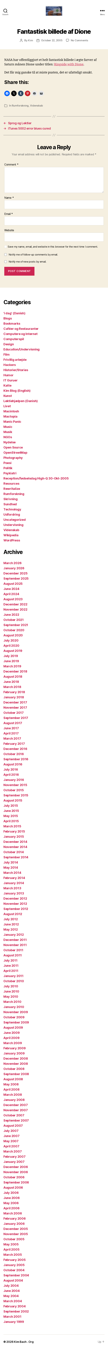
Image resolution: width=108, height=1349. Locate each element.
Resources (11, 483)
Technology (12, 509)
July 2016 (10, 769)
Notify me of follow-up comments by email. (33, 254)
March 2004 (12, 1301)
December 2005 (15, 1229)
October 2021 (13, 620)
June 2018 (11, 682)
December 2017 (15, 702)
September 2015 (15, 795)
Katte (7, 385)
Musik (7, 432)
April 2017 (11, 733)
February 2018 (14, 692)
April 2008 (11, 1089)
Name (9, 197)
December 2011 (15, 940)
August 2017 (12, 723)
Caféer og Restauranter (21, 328)
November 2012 (15, 903)
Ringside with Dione (68, 64)
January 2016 (13, 780)
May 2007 (11, 1141)
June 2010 (11, 991)
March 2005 (12, 1254)
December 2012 (15, 898)
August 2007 (13, 1125)
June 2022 (11, 614)
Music (7, 427)
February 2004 (14, 1306)
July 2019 (10, 656)
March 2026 (12, 563)
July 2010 (10, 986)
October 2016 (13, 754)
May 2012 (10, 929)
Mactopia (10, 416)
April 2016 (11, 774)
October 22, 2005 (52, 40)
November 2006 (15, 1172)
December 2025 (15, 573)
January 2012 (13, 934)
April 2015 (11, 821)
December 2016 (15, 749)
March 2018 (12, 687)
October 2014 (13, 852)
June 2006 (11, 1198)
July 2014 (10, 862)
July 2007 (11, 1131)
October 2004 (14, 1270)
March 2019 (12, 666)
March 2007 (12, 1151)
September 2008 (16, 1074)
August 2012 (12, 914)
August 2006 (13, 1187)
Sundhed (10, 504)
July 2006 (11, 1193)
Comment (11, 164)
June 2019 (11, 661)
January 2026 (13, 568)
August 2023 (13, 599)
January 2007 (14, 1162)
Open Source (13, 447)
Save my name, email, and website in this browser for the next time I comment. (53, 246)
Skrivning (10, 499)
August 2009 (13, 1027)
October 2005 (14, 1239)
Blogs (7, 318)
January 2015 (13, 836)
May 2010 (10, 996)
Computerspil (13, 339)
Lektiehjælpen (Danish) (20, 401)
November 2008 (15, 1063)
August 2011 (12, 955)
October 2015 (13, 790)
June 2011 (11, 965)
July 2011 (10, 960)
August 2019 (12, 651)
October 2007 (13, 1115)
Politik (7, 468)
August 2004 (13, 1280)
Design (8, 344)
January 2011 (13, 976)
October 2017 (13, 713)
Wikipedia (11, 535)
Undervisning (13, 525)
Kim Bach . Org (23, 1341)
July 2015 (10, 805)
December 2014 (15, 842)
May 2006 (11, 1203)
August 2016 (12, 764)
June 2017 (11, 728)
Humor (8, 375)
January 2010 (13, 1007)
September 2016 (15, 759)
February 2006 (14, 1218)
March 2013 (12, 888)
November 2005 (15, 1234)
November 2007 (15, 1110)
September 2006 (16, 1182)
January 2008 (14, 1100)
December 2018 (15, 671)
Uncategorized (14, 519)
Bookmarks (11, 323)
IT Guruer (10, 380)
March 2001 (12, 1316)
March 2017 (12, 738)
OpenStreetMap (15, 452)
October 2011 (13, 950)
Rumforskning (20, 105)
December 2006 (15, 1167)
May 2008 (11, 1084)
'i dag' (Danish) (14, 313)
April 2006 (11, 1208)
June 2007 (11, 1136)
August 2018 (12, 676)
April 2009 (11, 1038)
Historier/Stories (15, 370)
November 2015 (15, 785)
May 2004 (11, 1296)
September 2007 (16, 1120)
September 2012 (15, 909)
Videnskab (36, 105)
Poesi (7, 463)
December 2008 (15, 1058)
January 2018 (13, 697)
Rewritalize (11, 488)
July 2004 (11, 1285)
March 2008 (12, 1094)
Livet (7, 406)
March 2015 (12, 826)
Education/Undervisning (21, 349)
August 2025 (13, 583)
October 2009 (14, 1017)
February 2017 (14, 743)
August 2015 (12, 800)
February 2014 (14, 878)
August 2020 (13, 635)
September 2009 (16, 1022)
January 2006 (14, 1223)
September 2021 (15, 625)
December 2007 (15, 1105)
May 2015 (10, 816)
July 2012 (10, 919)
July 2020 (11, 640)
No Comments (79, 40)
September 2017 (15, 718)
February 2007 (14, 1156)
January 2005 (14, 1265)
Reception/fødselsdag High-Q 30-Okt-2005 (36, 478)
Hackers (9, 365)
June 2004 (11, 1291)
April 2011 (10, 971)
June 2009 (11, 1033)
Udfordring (11, 514)
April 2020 (11, 645)
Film (6, 354)
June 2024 (11, 589)
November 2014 (15, 847)
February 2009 (14, 1048)
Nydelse (9, 442)
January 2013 (13, 893)
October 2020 (13, 630)
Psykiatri (9, 473)
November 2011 (15, 945)
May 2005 (11, 1244)
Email (8, 214)
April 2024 (11, 594)
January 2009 (14, 1053)
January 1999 (13, 1322)
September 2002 (16, 1311)
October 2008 (14, 1069)
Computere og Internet (20, 334)
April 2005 (11, 1249)
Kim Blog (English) (17, 390)
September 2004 (16, 1275)
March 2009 (12, 1043)
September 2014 (15, 857)
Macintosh (11, 411)
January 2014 (13, 883)
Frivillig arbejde (14, 359)
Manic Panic (12, 421)
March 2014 (12, 873)
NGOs (7, 437)
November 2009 (15, 1012)
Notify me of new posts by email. (27, 261)
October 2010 (13, 981)
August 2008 (13, 1079)
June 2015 (11, 811)
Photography (13, 458)
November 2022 (15, 609)
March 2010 (12, 1002)
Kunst (7, 396)
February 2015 (14, 831)
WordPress (11, 540)
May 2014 (10, 867)
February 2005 (14, 1260)
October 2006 (14, 1177)
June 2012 (11, 924)
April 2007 (11, 1146)
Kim (30, 40)
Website (9, 230)
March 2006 (12, 1213)
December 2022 (15, 604)
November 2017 (15, 707)
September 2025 (16, 578)
